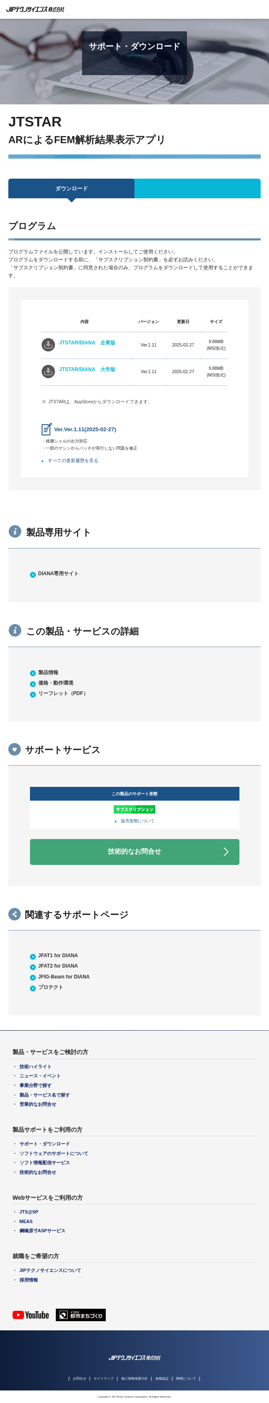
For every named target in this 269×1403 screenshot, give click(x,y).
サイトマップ (104, 1378)
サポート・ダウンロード (45, 1143)
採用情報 (29, 1279)
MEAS (26, 1221)
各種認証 (162, 1378)
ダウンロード (71, 188)
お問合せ (79, 1378)
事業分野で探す (36, 1085)
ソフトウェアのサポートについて (54, 1153)
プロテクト (50, 987)
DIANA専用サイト (58, 573)
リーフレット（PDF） (63, 693)
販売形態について (137, 821)
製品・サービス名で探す (45, 1094)
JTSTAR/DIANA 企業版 (87, 343)
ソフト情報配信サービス (45, 1162)
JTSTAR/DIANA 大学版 (87, 369)
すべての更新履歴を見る (73, 460)
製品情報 (48, 672)
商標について (186, 1378)
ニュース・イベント (40, 1075)
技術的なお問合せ (134, 851)
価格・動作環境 (55, 683)
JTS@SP (29, 1211)
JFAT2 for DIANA (58, 966)
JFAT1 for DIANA (58, 955)
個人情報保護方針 (134, 1378)
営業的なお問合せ (38, 1104)
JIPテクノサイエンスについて (51, 1270)
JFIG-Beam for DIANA (64, 977)
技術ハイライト (36, 1066)
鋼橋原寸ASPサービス (43, 1230)
